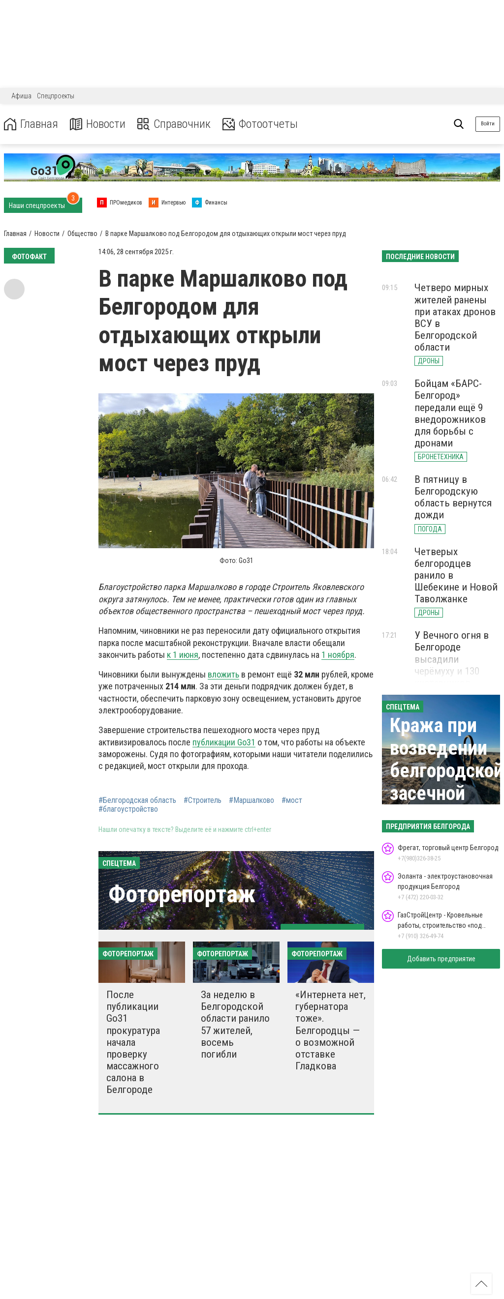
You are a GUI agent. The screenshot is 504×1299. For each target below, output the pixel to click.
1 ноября (337, 655)
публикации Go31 (223, 742)
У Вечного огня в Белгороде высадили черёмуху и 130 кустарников (451, 659)
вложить (223, 674)
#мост (292, 800)
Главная (31, 124)
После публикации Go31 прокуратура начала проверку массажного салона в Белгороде (133, 1042)
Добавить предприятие (441, 959)
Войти (488, 123)
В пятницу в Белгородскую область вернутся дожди (453, 497)
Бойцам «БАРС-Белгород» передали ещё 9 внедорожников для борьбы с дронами (450, 413)
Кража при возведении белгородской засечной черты (447, 770)
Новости (98, 124)
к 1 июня (182, 655)
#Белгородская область (137, 800)
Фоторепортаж (181, 894)
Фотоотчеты (260, 124)
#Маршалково (251, 800)
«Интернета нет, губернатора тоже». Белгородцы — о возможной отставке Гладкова (330, 1030)
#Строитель (202, 800)
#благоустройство (128, 809)
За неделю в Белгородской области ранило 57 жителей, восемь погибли (235, 1024)
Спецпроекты (55, 96)
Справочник (174, 124)
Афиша (21, 96)
